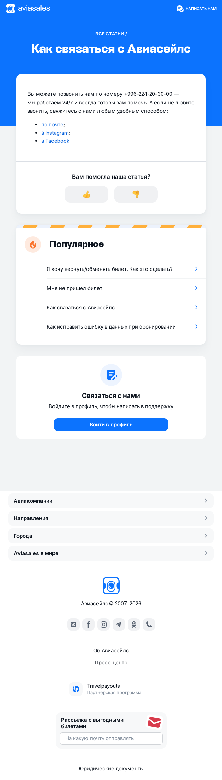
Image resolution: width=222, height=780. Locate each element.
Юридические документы (111, 768)
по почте (52, 124)
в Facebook (55, 141)
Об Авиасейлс (111, 650)
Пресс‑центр (111, 662)
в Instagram (55, 132)
